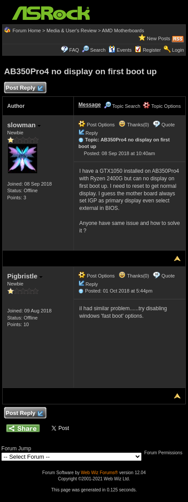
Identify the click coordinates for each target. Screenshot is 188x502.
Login (178, 50)
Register (152, 50)
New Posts (158, 38)
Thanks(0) (134, 124)
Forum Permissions (165, 452)
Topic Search (122, 106)
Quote (168, 124)
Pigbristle (24, 276)
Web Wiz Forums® (99, 472)
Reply (91, 133)
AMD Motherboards (123, 30)
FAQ (74, 50)
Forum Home (26, 30)
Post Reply (24, 88)
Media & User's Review (71, 30)
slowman (23, 125)
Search (98, 50)
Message (89, 105)
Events (120, 50)
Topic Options (162, 106)
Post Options (96, 124)
